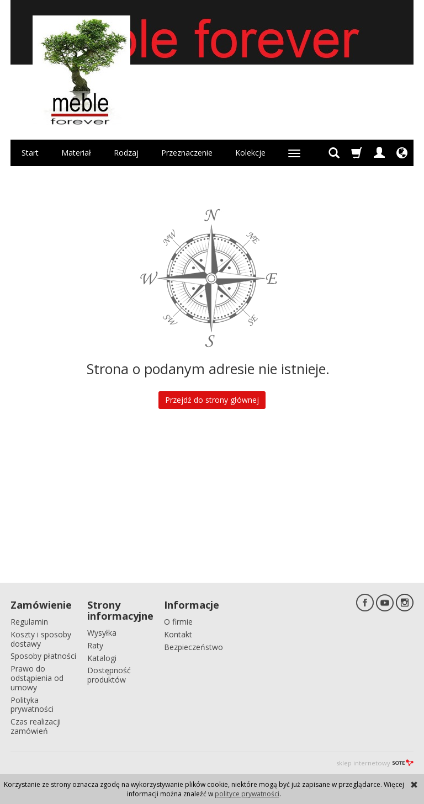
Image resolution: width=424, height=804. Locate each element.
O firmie (178, 621)
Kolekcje (250, 152)
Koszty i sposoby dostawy (40, 639)
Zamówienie (41, 604)
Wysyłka (101, 632)
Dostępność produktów (109, 675)
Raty (95, 645)
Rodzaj (126, 152)
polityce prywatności (247, 793)
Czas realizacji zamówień (35, 726)
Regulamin (29, 621)
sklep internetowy (375, 763)
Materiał (76, 152)
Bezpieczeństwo (193, 647)
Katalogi (101, 658)
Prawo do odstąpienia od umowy (36, 678)
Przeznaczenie (187, 152)
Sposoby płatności (43, 656)
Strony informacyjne (120, 610)
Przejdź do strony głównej (212, 400)
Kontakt (178, 634)
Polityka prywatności (32, 705)
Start (30, 152)
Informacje (191, 604)
